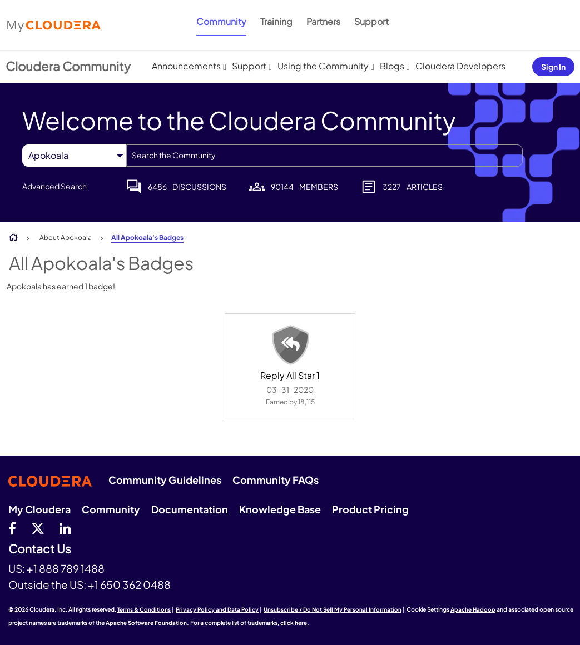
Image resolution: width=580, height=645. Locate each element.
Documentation (189, 509)
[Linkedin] (65, 527)
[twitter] (37, 527)
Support (371, 21)
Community (221, 21)
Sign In (553, 67)
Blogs (392, 66)
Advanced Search (54, 186)
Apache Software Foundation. (147, 622)
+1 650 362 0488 (129, 584)
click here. (294, 622)
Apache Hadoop (472, 609)
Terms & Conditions (144, 609)
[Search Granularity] (74, 155)
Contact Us (39, 549)
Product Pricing (370, 509)
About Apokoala (65, 237)
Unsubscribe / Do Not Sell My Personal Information (332, 609)
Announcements (186, 66)
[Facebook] (12, 527)
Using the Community (323, 66)
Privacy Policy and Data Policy (217, 609)
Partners (323, 21)
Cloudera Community (68, 66)
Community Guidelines (164, 479)
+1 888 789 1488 (66, 568)
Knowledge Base (280, 509)
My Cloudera (39, 509)
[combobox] (324, 155)
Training (276, 21)
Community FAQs (275, 479)
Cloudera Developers (460, 66)
